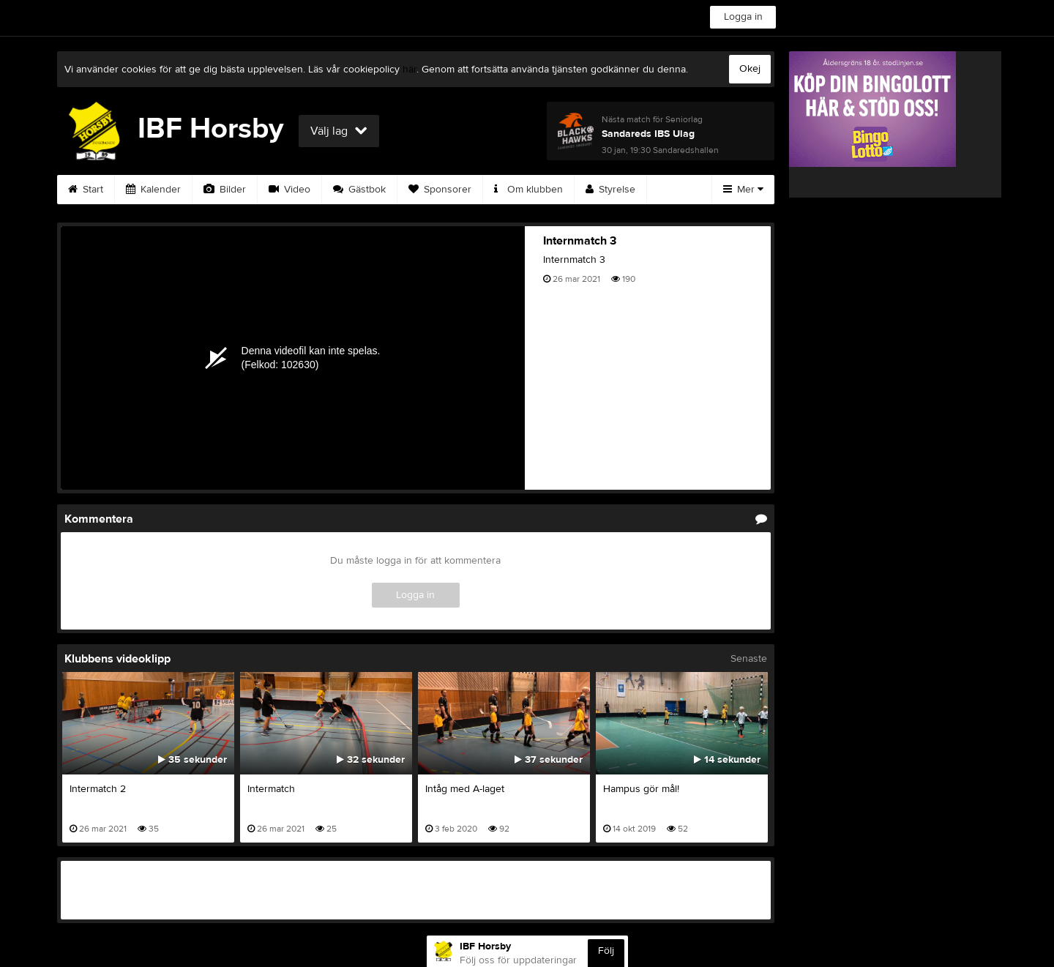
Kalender (153, 189)
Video (289, 189)
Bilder (224, 189)
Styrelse (610, 189)
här (409, 69)
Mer (743, 189)
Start (85, 189)
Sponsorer (439, 189)
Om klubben (528, 189)
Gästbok (359, 189)
